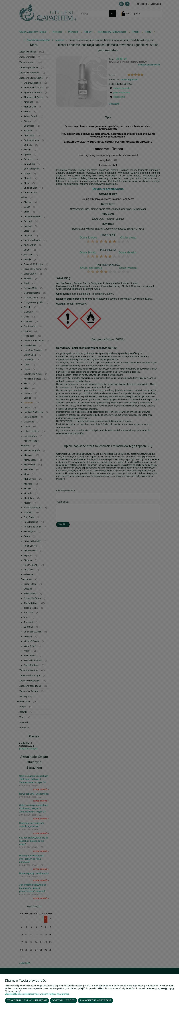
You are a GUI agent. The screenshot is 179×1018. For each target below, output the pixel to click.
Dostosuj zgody (63, 1000)
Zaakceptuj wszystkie (95, 1000)
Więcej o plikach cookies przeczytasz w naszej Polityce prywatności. (37, 994)
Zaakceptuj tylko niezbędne (27, 1000)
